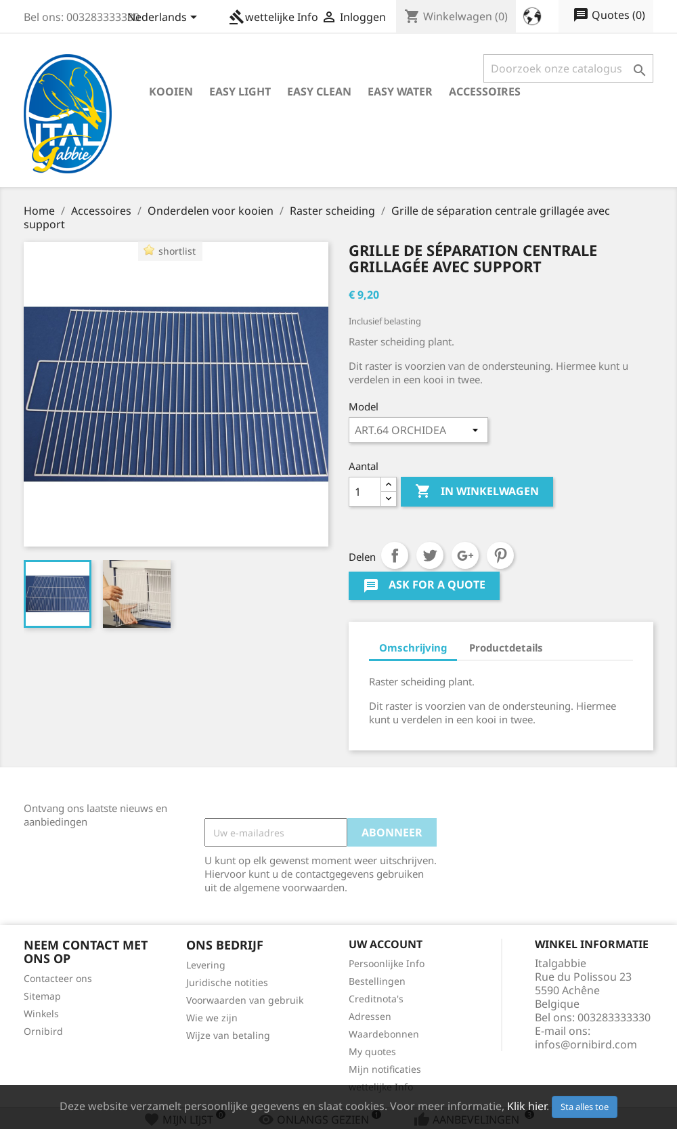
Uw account (385, 944)
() (609, 15)
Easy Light (240, 91)
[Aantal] (365, 492)
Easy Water (400, 91)
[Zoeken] (568, 68)
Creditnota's (376, 998)
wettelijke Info (273, 16)
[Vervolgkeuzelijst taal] (164, 18)
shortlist (177, 250)
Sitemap (42, 995)
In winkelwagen (477, 491)
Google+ (465, 555)
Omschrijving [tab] (413, 647)
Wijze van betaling (228, 1035)
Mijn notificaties (385, 1069)
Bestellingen (377, 981)
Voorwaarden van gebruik (244, 1000)
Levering (205, 964)
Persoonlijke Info (386, 963)
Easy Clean (319, 91)
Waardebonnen (384, 1033)
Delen (394, 555)
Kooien (171, 91)
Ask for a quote (424, 586)
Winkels (41, 1013)
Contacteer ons (58, 978)
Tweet (429, 555)
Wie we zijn (212, 1017)
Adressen (370, 1016)
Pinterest (500, 555)
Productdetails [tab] (506, 647)
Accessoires (485, 91)
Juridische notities (227, 982)
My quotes (372, 1051)
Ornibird (43, 1031)
